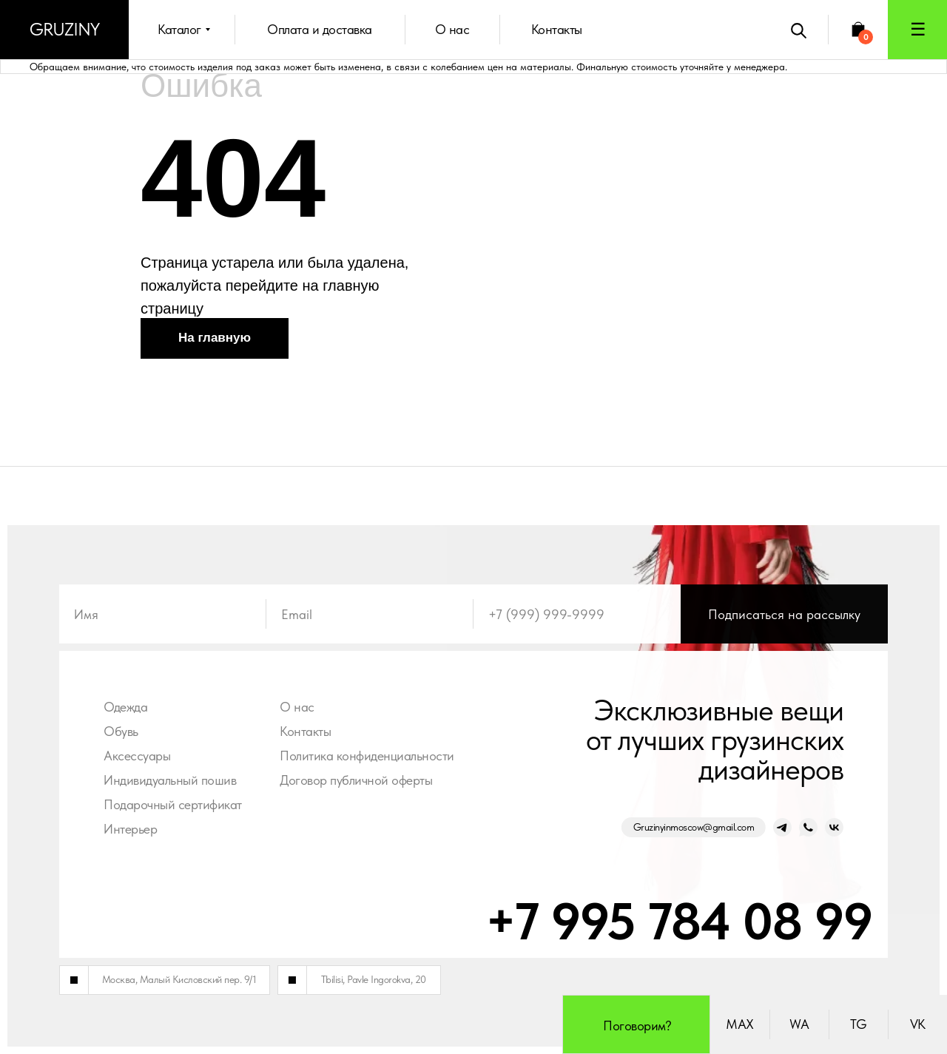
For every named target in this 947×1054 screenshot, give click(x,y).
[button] (917, 29)
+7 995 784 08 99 (672, 921)
